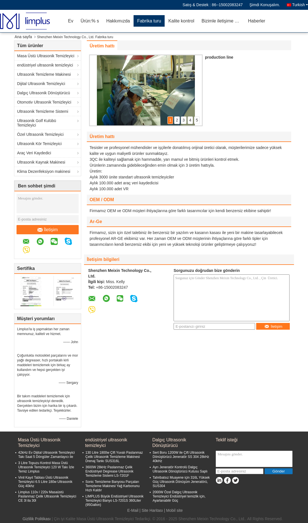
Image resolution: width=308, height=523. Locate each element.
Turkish (300, 5)
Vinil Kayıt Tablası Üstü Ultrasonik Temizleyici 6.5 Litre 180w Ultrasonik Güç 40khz (45, 482)
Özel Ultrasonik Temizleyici (40, 134)
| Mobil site (173, 510)
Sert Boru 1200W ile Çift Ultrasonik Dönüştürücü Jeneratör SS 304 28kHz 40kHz (181, 457)
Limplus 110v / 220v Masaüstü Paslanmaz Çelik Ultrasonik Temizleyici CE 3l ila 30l (47, 496)
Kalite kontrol (181, 21)
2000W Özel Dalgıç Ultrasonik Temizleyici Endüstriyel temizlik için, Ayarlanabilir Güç (179, 496)
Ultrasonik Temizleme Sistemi (42, 111)
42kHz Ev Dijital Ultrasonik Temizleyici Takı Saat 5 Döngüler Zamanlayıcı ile (46, 455)
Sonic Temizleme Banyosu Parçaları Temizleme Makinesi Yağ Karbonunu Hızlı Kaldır (112, 486)
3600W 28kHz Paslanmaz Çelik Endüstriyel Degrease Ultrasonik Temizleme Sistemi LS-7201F (109, 471)
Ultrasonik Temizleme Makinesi (44, 74)
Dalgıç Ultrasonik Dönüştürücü (43, 93)
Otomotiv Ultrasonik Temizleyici (44, 102)
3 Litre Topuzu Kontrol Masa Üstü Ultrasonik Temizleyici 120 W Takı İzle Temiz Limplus (46, 467)
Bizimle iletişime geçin (223, 21)
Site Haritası (152, 510)
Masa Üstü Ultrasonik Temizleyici (45, 56)
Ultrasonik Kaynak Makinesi (41, 162)
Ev (70, 21)
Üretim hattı (102, 45)
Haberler (256, 21)
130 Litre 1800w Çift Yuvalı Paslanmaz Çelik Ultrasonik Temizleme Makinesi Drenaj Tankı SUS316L (114, 457)
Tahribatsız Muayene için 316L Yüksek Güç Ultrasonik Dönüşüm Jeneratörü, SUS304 (181, 482)
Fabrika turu (149, 21)
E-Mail (133, 510)
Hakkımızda (118, 21)
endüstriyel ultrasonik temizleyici (45, 65)
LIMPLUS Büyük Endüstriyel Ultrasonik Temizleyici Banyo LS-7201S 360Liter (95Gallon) (114, 500)
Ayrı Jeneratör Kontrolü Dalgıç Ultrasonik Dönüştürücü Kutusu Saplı (180, 469)
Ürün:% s (90, 21)
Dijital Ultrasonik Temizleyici (41, 83)
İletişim (48, 229)
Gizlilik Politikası (36, 519)
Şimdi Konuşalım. (264, 5)
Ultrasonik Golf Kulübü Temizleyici (36, 122)
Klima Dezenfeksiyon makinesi (43, 171)
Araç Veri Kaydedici (34, 153)
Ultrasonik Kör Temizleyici (39, 143)
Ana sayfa (23, 37)
